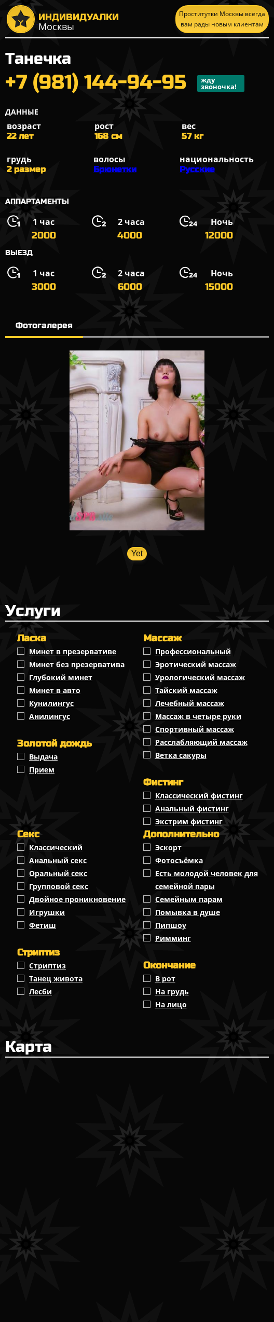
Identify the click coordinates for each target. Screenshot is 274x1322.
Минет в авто (54, 690)
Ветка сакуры (181, 755)
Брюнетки (114, 169)
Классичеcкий (56, 847)
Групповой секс (58, 886)
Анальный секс (58, 860)
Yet (137, 553)
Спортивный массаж (194, 729)
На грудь (172, 991)
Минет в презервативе (72, 651)
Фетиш (42, 925)
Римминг (173, 938)
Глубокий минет (60, 677)
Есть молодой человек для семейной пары (206, 879)
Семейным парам (189, 899)
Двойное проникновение (77, 899)
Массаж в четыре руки (198, 716)
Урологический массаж (200, 677)
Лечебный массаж (189, 703)
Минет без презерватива (77, 664)
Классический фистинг (199, 795)
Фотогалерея (44, 325)
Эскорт (168, 847)
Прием (41, 770)
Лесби (40, 991)
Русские (197, 169)
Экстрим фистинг (189, 821)
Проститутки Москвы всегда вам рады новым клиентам (222, 19)
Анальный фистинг (192, 808)
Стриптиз (47, 966)
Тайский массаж (186, 690)
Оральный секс (58, 873)
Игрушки (47, 912)
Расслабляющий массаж (201, 742)
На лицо (171, 1004)
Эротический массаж (195, 664)
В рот (165, 978)
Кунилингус (51, 703)
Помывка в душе (187, 912)
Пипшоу (170, 925)
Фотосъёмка (179, 860)
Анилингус (49, 716)
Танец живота (56, 978)
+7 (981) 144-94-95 (124, 83)
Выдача (43, 757)
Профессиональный (193, 651)
